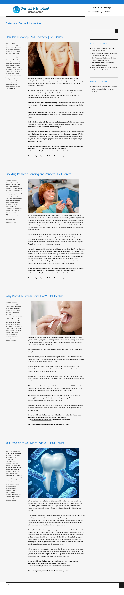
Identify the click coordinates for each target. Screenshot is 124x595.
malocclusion (15, 77)
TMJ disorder (40, 90)
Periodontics (9, 459)
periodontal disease (11, 486)
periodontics (15, 490)
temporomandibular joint (13, 86)
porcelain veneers (16, 214)
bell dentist (13, 56)
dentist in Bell (16, 67)
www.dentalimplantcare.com (41, 151)
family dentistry (15, 71)
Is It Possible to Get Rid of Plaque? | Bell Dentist (35, 442)
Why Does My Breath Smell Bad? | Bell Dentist (34, 296)
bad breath (14, 317)
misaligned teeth (10, 79)
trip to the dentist (56, 83)
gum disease (14, 481)
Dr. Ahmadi (9, 69)
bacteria (8, 317)
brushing (8, 463)
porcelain (67, 249)
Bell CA (8, 56)
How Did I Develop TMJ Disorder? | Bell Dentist (34, 37)
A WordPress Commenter (100, 86)
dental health (16, 200)
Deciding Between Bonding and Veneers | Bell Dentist (38, 174)
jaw (12, 75)
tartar (17, 496)
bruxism (19, 56)
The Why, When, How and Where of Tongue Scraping (104, 89)
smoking (8, 338)
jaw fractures (17, 75)
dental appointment (42, 530)
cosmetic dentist (10, 195)
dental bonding (17, 198)
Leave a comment (11, 91)
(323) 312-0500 (104, 12)
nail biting (19, 79)
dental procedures (11, 65)
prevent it (61, 340)
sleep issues (14, 84)
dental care (13, 59)
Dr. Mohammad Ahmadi (13, 49)
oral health (14, 80)
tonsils (52, 366)
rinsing (14, 496)
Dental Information (15, 47)
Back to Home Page (102, 7)
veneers (12, 219)
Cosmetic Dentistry (11, 182)
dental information (16, 324)
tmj (7, 88)
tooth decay (18, 498)
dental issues (16, 63)
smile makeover (10, 216)
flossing (13, 479)
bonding (19, 193)
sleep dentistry (15, 82)
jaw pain (8, 77)
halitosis (8, 332)
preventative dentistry (12, 336)
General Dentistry (17, 190)
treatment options (56, 225)
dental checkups (10, 469)
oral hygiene (13, 334)
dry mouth (14, 328)
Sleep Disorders (16, 53)
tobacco (13, 338)
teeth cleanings (10, 498)
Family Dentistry (10, 51)
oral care (8, 80)
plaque (30, 510)
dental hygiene (14, 61)
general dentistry (10, 73)
